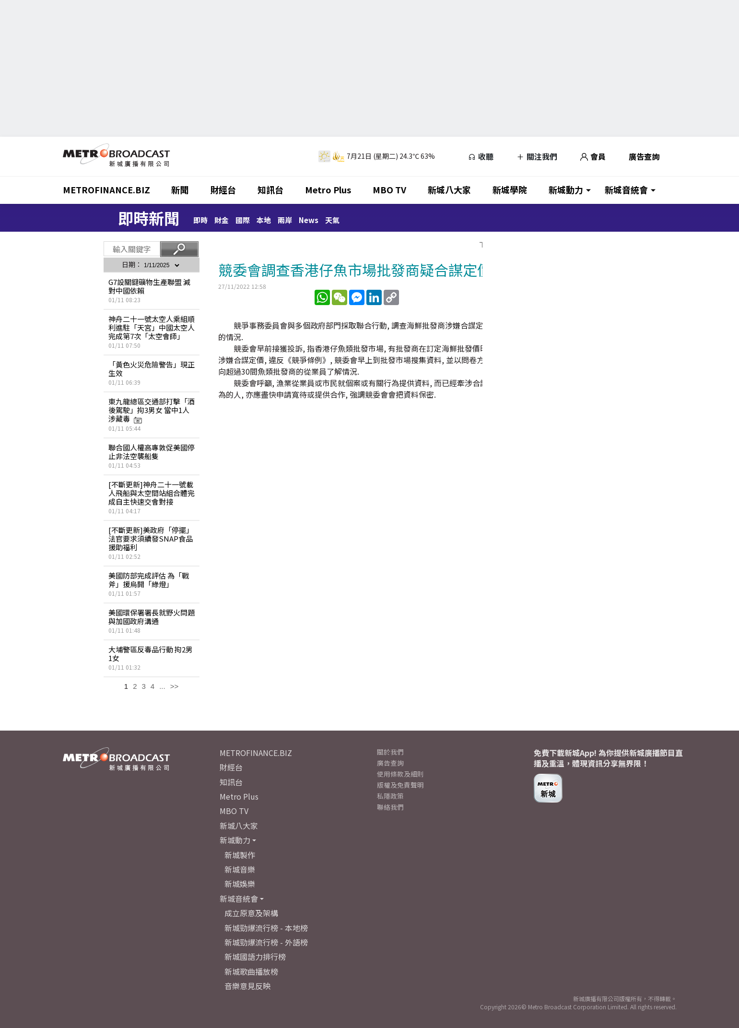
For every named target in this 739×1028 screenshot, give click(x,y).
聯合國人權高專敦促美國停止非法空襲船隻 (151, 451)
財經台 (223, 189)
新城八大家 (449, 189)
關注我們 (536, 156)
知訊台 (270, 189)
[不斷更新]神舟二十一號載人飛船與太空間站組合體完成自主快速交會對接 (151, 493)
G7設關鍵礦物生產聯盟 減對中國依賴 (149, 286)
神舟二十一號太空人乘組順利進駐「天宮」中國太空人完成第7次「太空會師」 (151, 327)
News (308, 220)
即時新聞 (148, 218)
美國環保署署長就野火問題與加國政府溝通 (151, 616)
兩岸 (285, 220)
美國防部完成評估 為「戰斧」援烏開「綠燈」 (148, 579)
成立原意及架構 (251, 913)
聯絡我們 (390, 807)
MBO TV (389, 189)
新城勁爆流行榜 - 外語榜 (266, 942)
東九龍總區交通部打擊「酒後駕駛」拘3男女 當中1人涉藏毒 (151, 410)
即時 (200, 220)
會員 (593, 156)
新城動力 (566, 189)
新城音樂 (239, 869)
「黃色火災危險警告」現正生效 (151, 368)
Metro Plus (328, 189)
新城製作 (239, 855)
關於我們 (390, 751)
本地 (264, 220)
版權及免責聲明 (400, 785)
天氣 (332, 220)
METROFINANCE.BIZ (106, 189)
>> (174, 686)
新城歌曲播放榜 (251, 971)
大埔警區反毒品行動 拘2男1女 (150, 653)
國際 (242, 220)
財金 (221, 220)
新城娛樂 (239, 883)
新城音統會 (626, 189)
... (162, 686)
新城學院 (510, 189)
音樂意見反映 (247, 986)
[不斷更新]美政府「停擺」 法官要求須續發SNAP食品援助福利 (150, 538)
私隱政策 (390, 796)
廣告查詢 (644, 156)
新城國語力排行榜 (255, 956)
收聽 (480, 156)
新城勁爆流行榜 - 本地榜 (266, 927)
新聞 (179, 189)
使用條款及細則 (400, 774)
